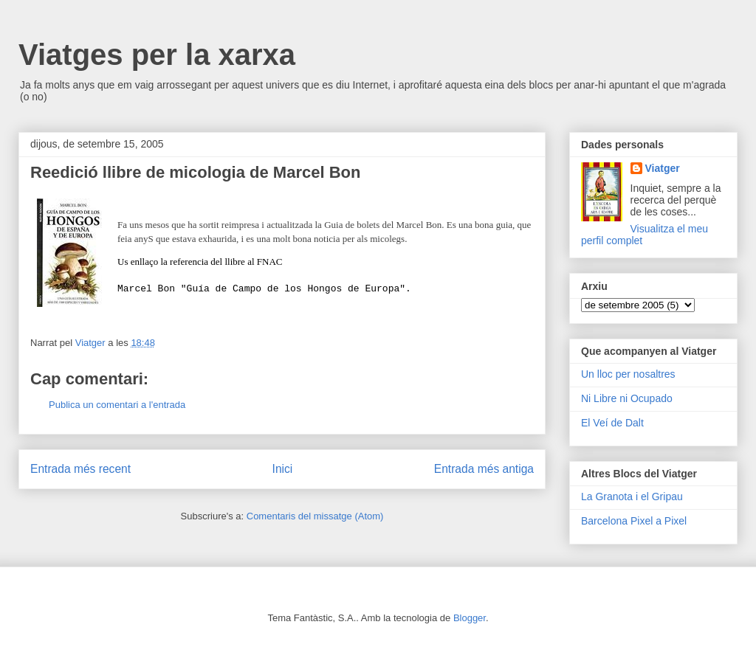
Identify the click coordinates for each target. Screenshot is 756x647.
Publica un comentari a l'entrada (117, 406)
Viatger (662, 168)
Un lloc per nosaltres (628, 374)
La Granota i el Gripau (632, 496)
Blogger (469, 617)
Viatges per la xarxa (156, 54)
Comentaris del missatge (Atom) (315, 518)
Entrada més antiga (484, 470)
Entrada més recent (80, 470)
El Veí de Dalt (612, 423)
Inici (282, 470)
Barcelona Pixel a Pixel (634, 521)
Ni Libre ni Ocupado (627, 398)
